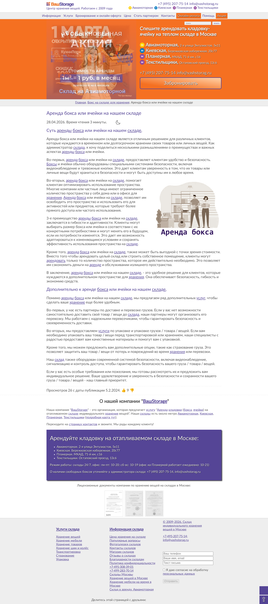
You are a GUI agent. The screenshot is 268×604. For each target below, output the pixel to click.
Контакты (168, 15)
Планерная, (173, 56)
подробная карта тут (101, 417)
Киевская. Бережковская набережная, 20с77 (88, 450)
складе (134, 130)
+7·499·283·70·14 (121, 570)
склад (59, 359)
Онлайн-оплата (189, 15)
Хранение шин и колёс (72, 548)
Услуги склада (67, 529)
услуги (103, 331)
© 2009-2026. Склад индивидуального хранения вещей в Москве (182, 526)
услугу (150, 410)
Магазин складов (122, 552)
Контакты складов (123, 548)
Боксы (51, 164)
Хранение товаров (69, 544)
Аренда (69, 197)
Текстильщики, (181, 62)
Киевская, (181, 50)
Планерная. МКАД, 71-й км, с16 (79, 454)
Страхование (65, 555)
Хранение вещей (68, 536)
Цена (127, 15)
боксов (87, 471)
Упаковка (62, 559)
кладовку (91, 438)
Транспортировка (68, 552)
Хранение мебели (69, 540)
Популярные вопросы (125, 540)
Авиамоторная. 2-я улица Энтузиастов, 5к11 (88, 446)
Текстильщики (207, 7)
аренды (64, 130)
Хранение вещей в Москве (129, 578)
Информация (51, 15)
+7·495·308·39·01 (121, 567)
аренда (72, 160)
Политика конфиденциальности (132, 563)
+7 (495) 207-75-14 (173, 4)
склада (79, 147)
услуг (200, 298)
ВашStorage (155, 401)
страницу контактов (83, 424)
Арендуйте (64, 438)
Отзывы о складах (123, 555)
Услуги (68, 15)
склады (145, 413)
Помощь (208, 15)
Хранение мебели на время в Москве (130, 584)
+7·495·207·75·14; (175, 536)
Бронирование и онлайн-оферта (98, 15)
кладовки (175, 410)
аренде (95, 265)
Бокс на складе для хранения (108, 102)
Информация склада (126, 529)
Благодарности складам (127, 559)
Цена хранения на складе (128, 536)
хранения (54, 197)
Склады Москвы (121, 574)
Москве (187, 438)
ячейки (198, 410)
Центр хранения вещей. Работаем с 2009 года (79, 8)
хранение (77, 302)
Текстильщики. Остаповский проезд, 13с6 (87, 458)
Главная (80, 102)
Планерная (184, 7)
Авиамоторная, (183, 45)
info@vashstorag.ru (203, 4)
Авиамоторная (142, 7)
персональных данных (179, 573)
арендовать (55, 260)
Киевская (164, 7)
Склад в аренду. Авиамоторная (132, 589)
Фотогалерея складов (125, 544)
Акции (221, 15)
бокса (78, 130)
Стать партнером (146, 15)
